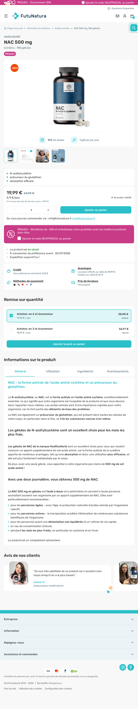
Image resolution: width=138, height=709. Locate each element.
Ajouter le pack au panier (69, 344)
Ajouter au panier (96, 210)
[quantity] (31, 210)
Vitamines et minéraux (38, 28)
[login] (125, 16)
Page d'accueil (13, 28)
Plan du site (10, 688)
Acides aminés (62, 28)
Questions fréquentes (121, 8)
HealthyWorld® (12, 36)
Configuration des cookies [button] (58, 688)
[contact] (117, 16)
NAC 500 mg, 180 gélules (87, 28)
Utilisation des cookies (30, 688)
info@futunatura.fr (83, 218)
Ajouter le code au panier (109, 2)
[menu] (7, 16)
